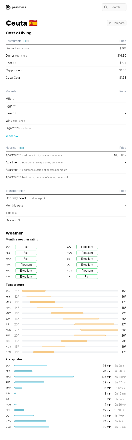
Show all (12, 135)
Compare (117, 23)
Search (111, 7)
